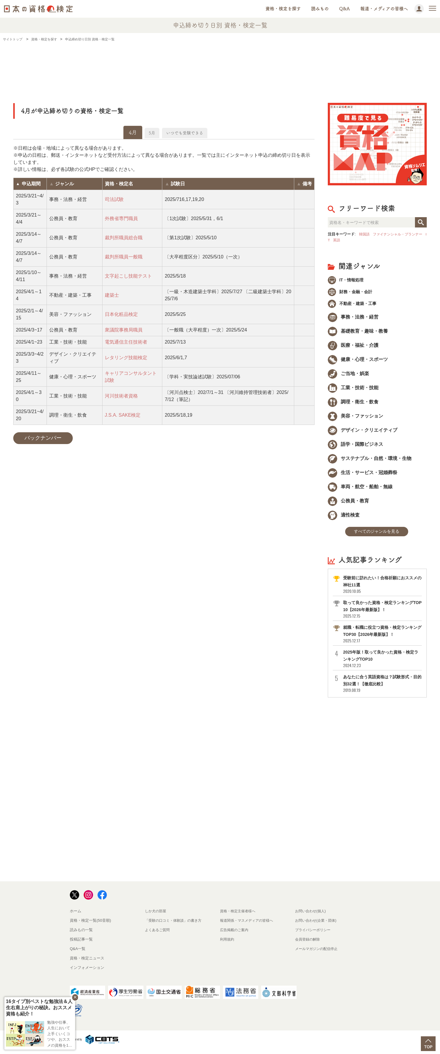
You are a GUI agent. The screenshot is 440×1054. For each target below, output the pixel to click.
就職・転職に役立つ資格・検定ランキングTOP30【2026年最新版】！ (382, 639)
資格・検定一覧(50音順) (90, 925)
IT (336, 240)
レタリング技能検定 (126, 357)
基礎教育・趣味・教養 (358, 334)
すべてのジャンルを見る (377, 535)
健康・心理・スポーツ (358, 362)
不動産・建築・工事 (355, 306)
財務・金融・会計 (353, 293)
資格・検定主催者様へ (239, 916)
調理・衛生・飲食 (353, 405)
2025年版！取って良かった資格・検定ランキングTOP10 (382, 663)
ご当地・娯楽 (348, 377)
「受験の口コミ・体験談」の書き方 (175, 925)
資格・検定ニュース (87, 963)
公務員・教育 (348, 504)
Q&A (344, 8)
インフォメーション (87, 972)
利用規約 (227, 944)
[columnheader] (30, 184)
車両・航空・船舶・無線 (360, 490)
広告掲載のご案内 (235, 935)
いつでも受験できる (188, 132)
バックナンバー (43, 438)
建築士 (112, 295)
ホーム (75, 916)
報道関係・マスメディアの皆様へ (248, 925)
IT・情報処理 (348, 280)
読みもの (320, 8)
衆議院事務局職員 (124, 329)
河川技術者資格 (121, 395)
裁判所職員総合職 (124, 237)
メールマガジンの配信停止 (318, 953)
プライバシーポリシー (314, 935)
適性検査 (344, 518)
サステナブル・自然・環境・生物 (369, 461)
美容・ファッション (355, 419)
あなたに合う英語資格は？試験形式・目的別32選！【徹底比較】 (382, 688)
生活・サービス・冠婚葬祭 (362, 476)
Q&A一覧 (77, 953)
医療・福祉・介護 (353, 348)
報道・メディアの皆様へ (384, 8)
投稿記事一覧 (81, 944)
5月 (145, 132)
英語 (345, 240)
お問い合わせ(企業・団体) (317, 925)
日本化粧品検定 (121, 314)
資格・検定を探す (283, 8)
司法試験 (114, 199)
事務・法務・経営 (353, 320)
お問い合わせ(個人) (311, 916)
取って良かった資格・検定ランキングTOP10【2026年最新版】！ (382, 614)
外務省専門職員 (121, 218)
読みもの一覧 (81, 935)
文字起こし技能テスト (128, 275)
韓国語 (364, 234)
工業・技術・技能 (353, 391)
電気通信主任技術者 (126, 341)
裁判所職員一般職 (124, 256)
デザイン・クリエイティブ (362, 433)
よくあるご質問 (158, 935)
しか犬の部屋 (156, 916)
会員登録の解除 (308, 944)
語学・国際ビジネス (355, 447)
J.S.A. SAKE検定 (123, 415)
